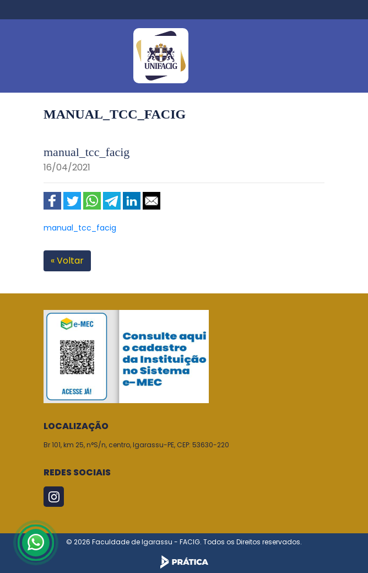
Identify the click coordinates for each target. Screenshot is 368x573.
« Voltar (67, 260)
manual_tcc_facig (80, 227)
